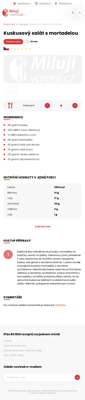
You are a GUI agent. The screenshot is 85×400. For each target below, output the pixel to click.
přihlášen (60, 305)
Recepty (24, 24)
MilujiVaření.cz (11, 24)
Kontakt (8, 341)
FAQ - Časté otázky (14, 355)
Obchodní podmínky (15, 345)
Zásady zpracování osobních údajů (23, 350)
